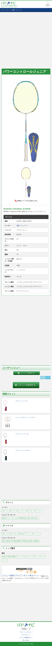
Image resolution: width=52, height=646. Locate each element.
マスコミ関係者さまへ (26, 637)
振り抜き (27, 518)
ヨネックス (6, 510)
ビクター (30, 510)
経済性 (30, 541)
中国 (8, 556)
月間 (48, 377)
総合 (3, 518)
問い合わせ (26, 640)
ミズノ (14, 510)
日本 (3, 556)
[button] (26, 121)
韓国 (13, 556)
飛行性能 (17, 541)
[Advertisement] (26, 39)
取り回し (35, 518)
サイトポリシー (26, 635)
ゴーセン (15, 533)
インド (4, 560)
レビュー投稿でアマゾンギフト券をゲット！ (21, 576)
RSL (21, 533)
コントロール (11, 518)
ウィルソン (22, 510)
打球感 (20, 518)
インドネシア (40, 556)
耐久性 (9, 541)
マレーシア (30, 556)
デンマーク (20, 556)
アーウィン (28, 533)
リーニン (38, 510)
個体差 (36, 541)
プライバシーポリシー (26, 632)
